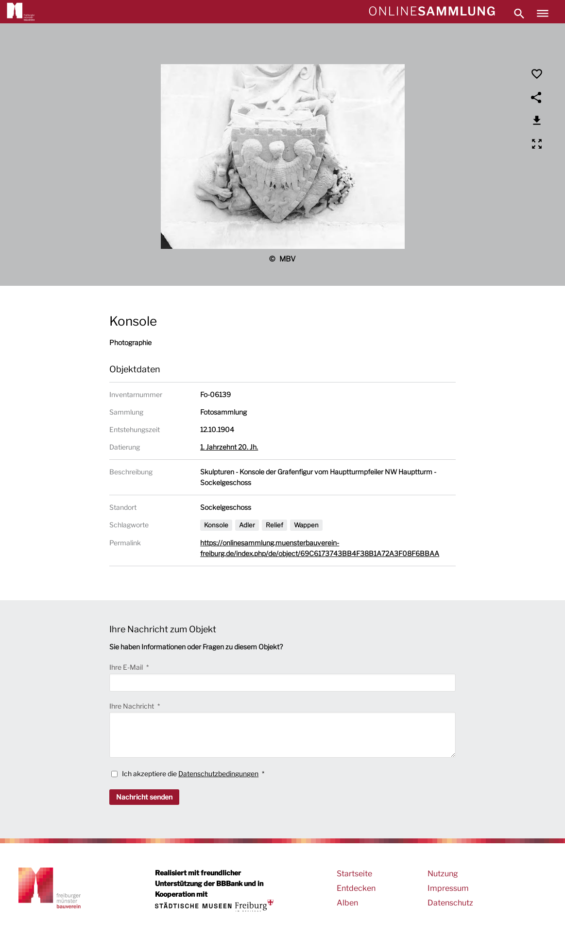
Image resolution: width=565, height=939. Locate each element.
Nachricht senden (144, 797)
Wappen (306, 525)
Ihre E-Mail (126, 667)
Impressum (448, 888)
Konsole (216, 525)
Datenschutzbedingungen (218, 773)
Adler (247, 525)
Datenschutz (450, 902)
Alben (347, 902)
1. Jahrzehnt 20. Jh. (229, 447)
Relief (274, 525)
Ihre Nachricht (132, 706)
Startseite (354, 873)
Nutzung (443, 873)
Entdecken (356, 888)
